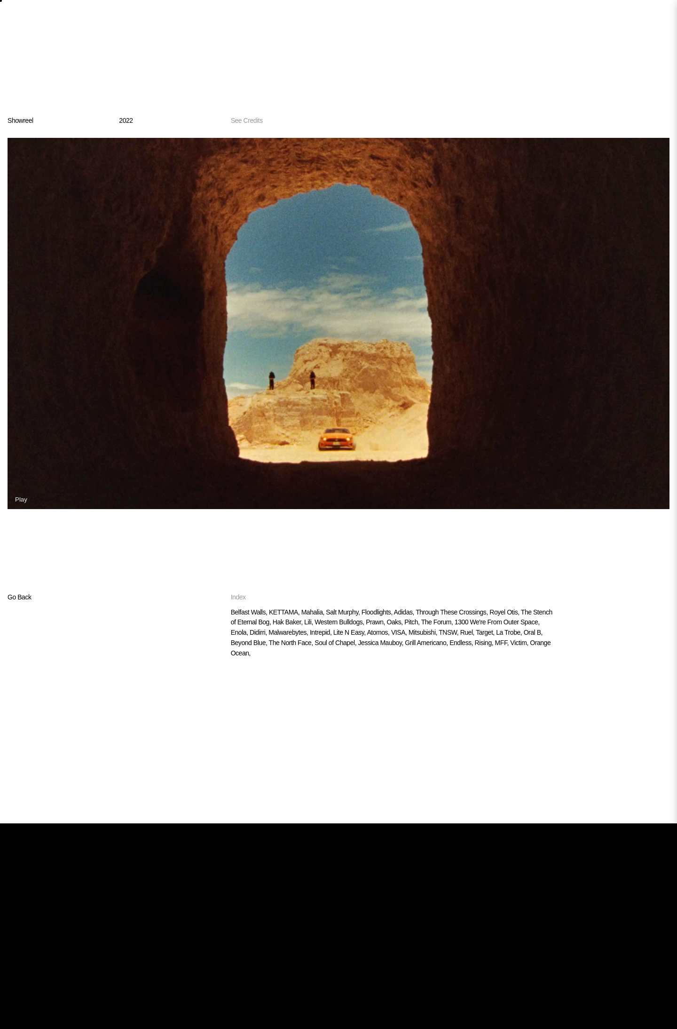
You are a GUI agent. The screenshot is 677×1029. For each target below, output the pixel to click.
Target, (486, 632)
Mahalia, (313, 612)
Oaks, (395, 622)
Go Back (19, 597)
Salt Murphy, (343, 612)
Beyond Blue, (250, 642)
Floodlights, (378, 612)
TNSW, (449, 632)
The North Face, (292, 642)
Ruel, (468, 632)
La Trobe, (509, 632)
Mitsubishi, (424, 632)
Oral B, (533, 632)
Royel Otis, (505, 612)
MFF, (503, 642)
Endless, (461, 642)
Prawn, (376, 622)
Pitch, (412, 622)
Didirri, (259, 632)
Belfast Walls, (250, 612)
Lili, (309, 622)
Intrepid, (321, 632)
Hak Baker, (288, 622)
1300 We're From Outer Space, (497, 622)
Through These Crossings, (452, 612)
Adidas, (405, 612)
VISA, (400, 632)
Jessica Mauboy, (381, 642)
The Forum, (438, 622)
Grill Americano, (427, 642)
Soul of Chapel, (336, 642)
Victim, (520, 642)
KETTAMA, (285, 612)
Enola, (240, 632)
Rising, (485, 642)
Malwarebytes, (289, 632)
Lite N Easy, (350, 632)
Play (21, 499)
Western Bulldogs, (340, 622)
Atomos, (379, 632)
